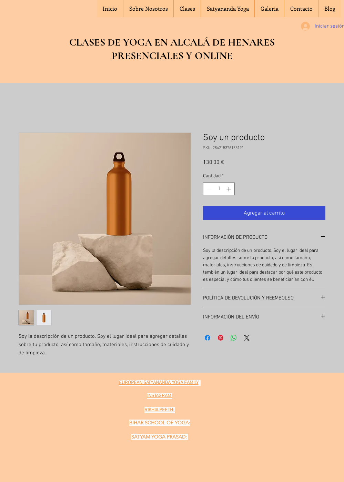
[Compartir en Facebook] (207, 338)
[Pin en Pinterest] (220, 338)
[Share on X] (247, 338)
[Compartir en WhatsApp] (234, 338)
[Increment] (229, 189)
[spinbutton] (219, 189)
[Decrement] (208, 189)
